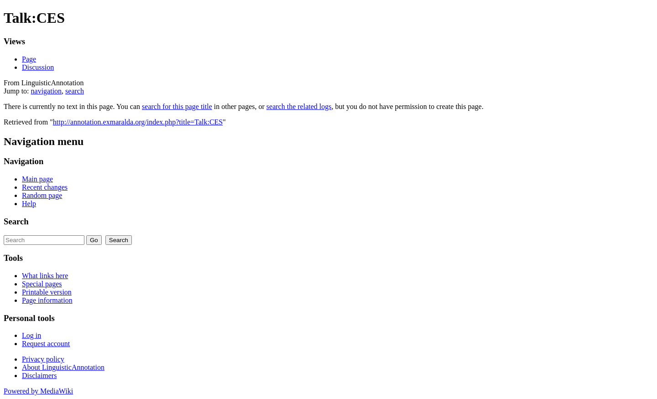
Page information (47, 300)
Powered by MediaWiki (38, 391)
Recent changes (45, 187)
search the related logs (299, 106)
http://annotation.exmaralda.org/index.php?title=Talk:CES (138, 122)
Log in (31, 335)
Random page (42, 195)
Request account (46, 343)
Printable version (47, 292)
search (74, 91)
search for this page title (177, 106)
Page (29, 59)
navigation (46, 91)
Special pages (42, 284)
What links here (45, 276)
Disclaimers (39, 375)
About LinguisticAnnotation (63, 367)
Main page (37, 179)
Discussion (38, 67)
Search (16, 221)
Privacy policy (43, 359)
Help (29, 203)
